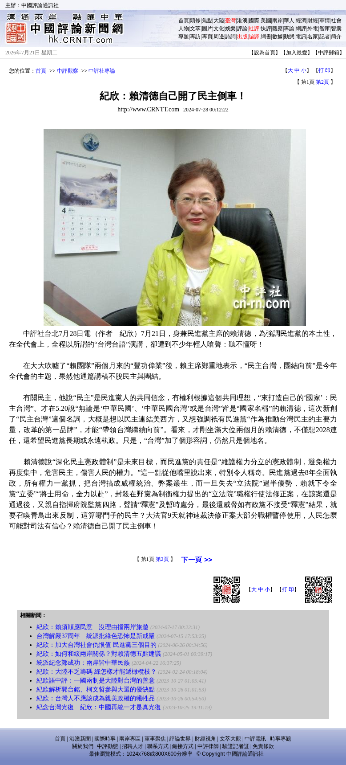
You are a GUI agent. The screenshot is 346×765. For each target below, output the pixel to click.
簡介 (336, 36)
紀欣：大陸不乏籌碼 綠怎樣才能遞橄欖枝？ (96, 671)
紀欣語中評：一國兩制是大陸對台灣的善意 (95, 680)
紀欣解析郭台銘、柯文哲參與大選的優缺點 (95, 689)
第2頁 (322, 82)
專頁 (207, 36)
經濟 (301, 20)
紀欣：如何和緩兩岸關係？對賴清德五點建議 (98, 653)
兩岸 (277, 20)
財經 (312, 20)
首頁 (183, 20)
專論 (289, 28)
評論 (242, 28)
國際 (254, 20)
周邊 (218, 36)
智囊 (336, 28)
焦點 (207, 20)
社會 (336, 20)
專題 (183, 36)
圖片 (207, 28)
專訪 (195, 36)
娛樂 (230, 28)
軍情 (324, 20)
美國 (266, 20)
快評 (266, 28)
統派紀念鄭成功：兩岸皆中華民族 (83, 662)
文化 (218, 28)
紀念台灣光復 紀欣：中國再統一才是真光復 (98, 707)
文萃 (195, 28)
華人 (289, 20)
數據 (277, 36)
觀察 (277, 28)
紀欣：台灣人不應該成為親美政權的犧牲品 (95, 698)
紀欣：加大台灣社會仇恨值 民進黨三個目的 (96, 645)
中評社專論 (102, 71)
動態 (289, 36)
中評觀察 (67, 71)
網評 (301, 28)
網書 (266, 36)
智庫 (324, 28)
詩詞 (230, 36)
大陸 (218, 20)
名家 (312, 36)
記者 (324, 36)
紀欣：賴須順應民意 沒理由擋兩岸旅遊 (92, 627)
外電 (312, 28)
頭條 (195, 20)
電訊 (301, 36)
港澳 (242, 20)
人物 (183, 28)
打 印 (324, 70)
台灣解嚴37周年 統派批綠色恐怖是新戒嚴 (95, 636)
